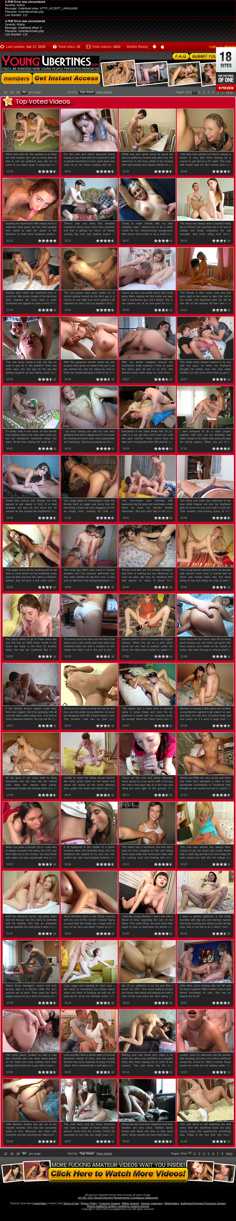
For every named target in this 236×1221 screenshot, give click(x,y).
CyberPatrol (39, 1203)
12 (5, 92)
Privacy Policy (89, 1203)
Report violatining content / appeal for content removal (118, 1206)
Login (213, 46)
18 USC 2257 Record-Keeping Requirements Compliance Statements (118, 1197)
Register (230, 46)
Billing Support (130, 1203)
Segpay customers (152, 1203)
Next (229, 92)
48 (18, 92)
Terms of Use (71, 1203)
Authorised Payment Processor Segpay (203, 1203)
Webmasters (172, 1203)
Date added (104, 92)
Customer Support (109, 1203)
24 (11, 92)
